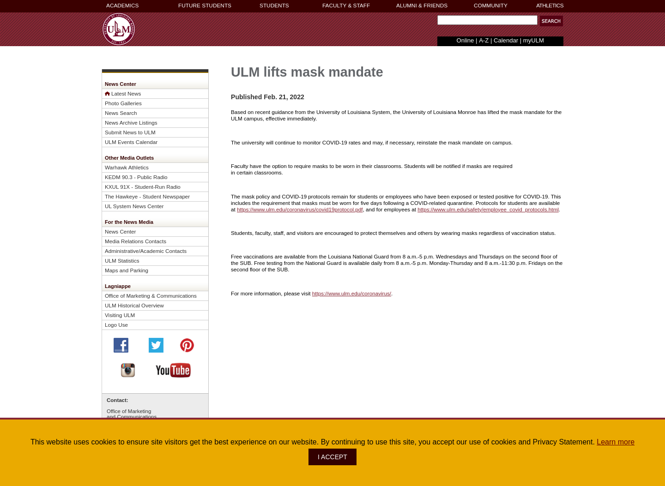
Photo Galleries (123, 103)
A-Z (484, 40)
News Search (121, 113)
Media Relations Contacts (135, 241)
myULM (533, 40)
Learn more (616, 442)
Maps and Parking (126, 270)
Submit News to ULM (130, 132)
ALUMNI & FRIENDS (421, 5)
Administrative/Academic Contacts (146, 251)
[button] (551, 21)
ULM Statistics (122, 261)
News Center (120, 231)
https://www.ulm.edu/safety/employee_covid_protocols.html (488, 209)
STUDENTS (274, 5)
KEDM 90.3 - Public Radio (136, 177)
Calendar (506, 40)
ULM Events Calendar (131, 142)
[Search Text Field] (487, 20)
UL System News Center (134, 206)
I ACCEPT (332, 457)
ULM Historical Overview (134, 305)
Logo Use (116, 325)
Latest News (126, 93)
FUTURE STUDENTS (204, 5)
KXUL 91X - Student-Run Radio (143, 187)
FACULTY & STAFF (346, 5)
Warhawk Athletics (127, 167)
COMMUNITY (491, 5)
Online (465, 40)
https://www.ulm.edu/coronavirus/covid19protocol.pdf (300, 209)
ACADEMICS (122, 5)
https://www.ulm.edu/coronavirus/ (351, 293)
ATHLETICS (549, 5)
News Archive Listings (131, 123)
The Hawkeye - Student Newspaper (147, 196)
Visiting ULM (120, 315)
